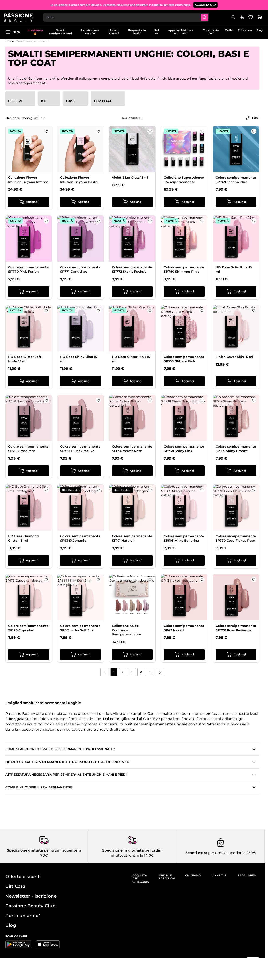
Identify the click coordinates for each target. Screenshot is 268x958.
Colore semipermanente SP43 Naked (184, 628)
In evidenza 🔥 (35, 32)
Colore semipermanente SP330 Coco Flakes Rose (236, 538)
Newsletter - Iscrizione (31, 896)
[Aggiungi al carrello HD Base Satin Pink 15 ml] (236, 291)
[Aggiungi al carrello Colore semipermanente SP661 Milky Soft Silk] (80, 654)
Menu (12, 32)
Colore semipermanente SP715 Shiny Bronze (236, 448)
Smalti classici (114, 32)
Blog (259, 30)
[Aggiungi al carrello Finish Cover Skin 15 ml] (236, 381)
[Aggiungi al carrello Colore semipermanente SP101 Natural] (132, 560)
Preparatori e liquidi (137, 32)
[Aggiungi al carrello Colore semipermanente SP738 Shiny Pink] (184, 470)
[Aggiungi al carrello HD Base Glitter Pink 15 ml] (132, 381)
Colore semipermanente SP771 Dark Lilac (80, 269)
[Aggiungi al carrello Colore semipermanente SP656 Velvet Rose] (132, 470)
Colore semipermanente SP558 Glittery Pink (184, 359)
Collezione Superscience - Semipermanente (184, 180)
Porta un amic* (22, 915)
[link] (104, 672)
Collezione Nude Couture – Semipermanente (126, 630)
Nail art (156, 32)
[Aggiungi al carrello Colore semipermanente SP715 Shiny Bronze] (236, 470)
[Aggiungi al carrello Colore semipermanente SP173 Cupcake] (28, 654)
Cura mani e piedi (211, 32)
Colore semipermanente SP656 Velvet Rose (132, 448)
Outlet (229, 30)
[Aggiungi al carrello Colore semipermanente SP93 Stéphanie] (80, 560)
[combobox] (128, 16)
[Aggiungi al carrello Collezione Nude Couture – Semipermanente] (132, 654)
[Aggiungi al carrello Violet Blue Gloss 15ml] (132, 202)
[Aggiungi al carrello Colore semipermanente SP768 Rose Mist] (28, 470)
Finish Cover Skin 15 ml (234, 357)
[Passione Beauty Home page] (19, 16)
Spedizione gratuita (25, 850)
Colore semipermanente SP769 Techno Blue (236, 180)
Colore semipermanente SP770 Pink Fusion (28, 269)
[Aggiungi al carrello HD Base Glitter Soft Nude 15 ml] (28, 381)
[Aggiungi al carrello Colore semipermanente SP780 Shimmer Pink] (184, 291)
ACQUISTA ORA (206, 4)
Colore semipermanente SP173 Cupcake (28, 628)
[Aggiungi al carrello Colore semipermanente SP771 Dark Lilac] (80, 291)
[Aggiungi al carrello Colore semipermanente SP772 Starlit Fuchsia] (132, 291)
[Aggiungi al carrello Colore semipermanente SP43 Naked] (184, 654)
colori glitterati (124, 719)
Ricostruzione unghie (90, 32)
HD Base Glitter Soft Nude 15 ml (24, 359)
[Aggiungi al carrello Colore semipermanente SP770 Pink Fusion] (28, 291)
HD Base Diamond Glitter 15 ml (23, 538)
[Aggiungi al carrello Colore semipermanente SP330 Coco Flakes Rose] (236, 560)
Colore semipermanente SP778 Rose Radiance (236, 628)
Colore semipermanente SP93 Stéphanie (80, 538)
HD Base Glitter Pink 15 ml (131, 359)
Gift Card (15, 886)
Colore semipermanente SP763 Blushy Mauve (80, 448)
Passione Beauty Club (30, 905)
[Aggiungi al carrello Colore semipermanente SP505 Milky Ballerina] (184, 560)
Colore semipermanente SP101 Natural (132, 538)
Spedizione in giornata (123, 850)
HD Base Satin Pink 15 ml (234, 269)
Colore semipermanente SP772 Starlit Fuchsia (132, 269)
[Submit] (207, 16)
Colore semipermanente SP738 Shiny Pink (184, 448)
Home (9, 41)
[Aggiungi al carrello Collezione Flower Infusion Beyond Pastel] (80, 202)
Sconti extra (196, 853)
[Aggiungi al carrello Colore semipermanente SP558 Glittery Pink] (184, 381)
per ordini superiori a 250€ (231, 853)
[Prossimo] (160, 672)
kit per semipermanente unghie (157, 724)
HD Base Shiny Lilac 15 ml (78, 359)
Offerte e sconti (23, 876)
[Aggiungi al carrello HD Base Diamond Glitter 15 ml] (28, 560)
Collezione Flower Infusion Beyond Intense (28, 180)
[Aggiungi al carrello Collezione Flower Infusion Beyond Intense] (28, 202)
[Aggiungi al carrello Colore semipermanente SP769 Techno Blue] (236, 202)
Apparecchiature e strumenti (180, 32)
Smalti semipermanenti (60, 32)
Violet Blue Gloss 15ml (130, 178)
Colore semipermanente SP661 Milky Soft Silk (80, 628)
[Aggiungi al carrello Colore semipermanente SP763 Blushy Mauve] (80, 470)
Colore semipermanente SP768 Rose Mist (28, 448)
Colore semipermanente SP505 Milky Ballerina (184, 538)
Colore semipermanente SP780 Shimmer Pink (184, 269)
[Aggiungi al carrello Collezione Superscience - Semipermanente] (184, 202)
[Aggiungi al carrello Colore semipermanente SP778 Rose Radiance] (236, 654)
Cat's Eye (151, 719)
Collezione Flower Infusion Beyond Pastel (79, 180)
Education (245, 30)
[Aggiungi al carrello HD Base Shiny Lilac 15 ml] (80, 381)
